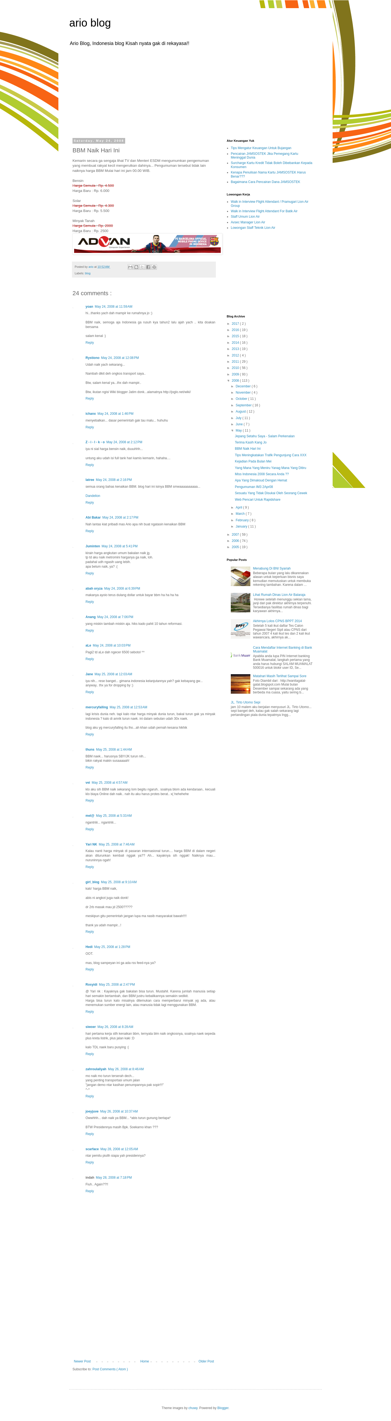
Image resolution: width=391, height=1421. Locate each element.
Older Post (206, 1361)
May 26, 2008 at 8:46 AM (126, 1069)
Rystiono (92, 358)
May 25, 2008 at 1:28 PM (112, 947)
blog (87, 273)
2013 (236, 349)
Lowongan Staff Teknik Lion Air (253, 228)
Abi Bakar (93, 517)
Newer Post (82, 1361)
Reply (90, 343)
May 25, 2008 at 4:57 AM (110, 783)
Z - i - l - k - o (95, 442)
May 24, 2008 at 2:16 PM (114, 480)
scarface (92, 1149)
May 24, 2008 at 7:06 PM (115, 617)
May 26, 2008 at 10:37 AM (119, 1111)
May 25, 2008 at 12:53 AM (128, 707)
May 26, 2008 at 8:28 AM (115, 1027)
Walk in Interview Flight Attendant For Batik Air (264, 211)
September (244, 405)
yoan (89, 306)
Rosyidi (91, 984)
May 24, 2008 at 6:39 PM (122, 588)
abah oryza (94, 588)
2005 (236, 547)
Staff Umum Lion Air (245, 216)
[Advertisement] (195, 92)
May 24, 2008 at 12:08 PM (120, 358)
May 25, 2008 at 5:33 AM (114, 816)
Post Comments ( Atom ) (110, 1369)
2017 (236, 324)
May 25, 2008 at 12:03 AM (113, 674)
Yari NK (91, 844)
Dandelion (93, 496)
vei (88, 783)
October (242, 399)
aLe (88, 645)
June (240, 424)
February (243, 520)
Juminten (93, 546)
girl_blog (92, 882)
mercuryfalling (97, 707)
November (244, 392)
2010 (236, 368)
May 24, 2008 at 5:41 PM (119, 546)
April (239, 507)
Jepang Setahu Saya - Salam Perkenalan (265, 436)
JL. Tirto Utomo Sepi (245, 702)
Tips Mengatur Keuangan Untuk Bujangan (261, 148)
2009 (236, 374)
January (242, 526)
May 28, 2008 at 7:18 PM (114, 1177)
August (241, 411)
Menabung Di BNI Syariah (272, 568)
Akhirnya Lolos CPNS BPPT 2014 (277, 621)
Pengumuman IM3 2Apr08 (254, 487)
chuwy (192, 1408)
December (244, 386)
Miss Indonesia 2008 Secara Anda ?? (262, 474)
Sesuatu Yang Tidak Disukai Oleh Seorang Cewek (271, 493)
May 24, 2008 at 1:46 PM (115, 414)
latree (90, 480)
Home (144, 1361)
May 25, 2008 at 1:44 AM (114, 749)
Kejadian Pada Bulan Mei (253, 461)
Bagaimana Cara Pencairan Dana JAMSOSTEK (265, 182)
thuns (90, 749)
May (239, 430)
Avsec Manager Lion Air (248, 222)
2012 (236, 355)
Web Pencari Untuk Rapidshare (257, 499)
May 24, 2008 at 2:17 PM (120, 517)
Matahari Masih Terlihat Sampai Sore (280, 676)
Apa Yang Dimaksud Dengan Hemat (261, 480)
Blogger (223, 1408)
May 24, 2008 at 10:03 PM (112, 645)
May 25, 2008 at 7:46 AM (117, 844)
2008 (236, 380)
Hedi (89, 947)
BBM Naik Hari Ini (248, 449)
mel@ (90, 816)
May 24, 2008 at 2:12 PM (124, 442)
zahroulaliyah (96, 1069)
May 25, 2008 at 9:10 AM (119, 882)
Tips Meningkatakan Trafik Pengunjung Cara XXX (271, 455)
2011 (236, 362)
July (239, 418)
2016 (236, 330)
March (241, 514)
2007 (236, 534)
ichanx (91, 414)
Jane (89, 674)
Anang (91, 617)
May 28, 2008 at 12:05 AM (119, 1149)
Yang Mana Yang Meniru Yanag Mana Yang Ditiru (270, 468)
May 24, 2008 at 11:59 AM (113, 306)
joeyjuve (92, 1111)
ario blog (90, 23)
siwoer (91, 1027)
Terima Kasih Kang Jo (251, 442)
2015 (236, 336)
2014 (236, 343)
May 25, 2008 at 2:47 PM (117, 984)
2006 (236, 541)
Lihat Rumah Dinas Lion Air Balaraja (279, 595)
